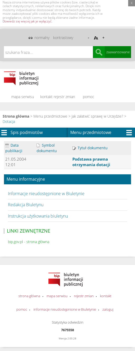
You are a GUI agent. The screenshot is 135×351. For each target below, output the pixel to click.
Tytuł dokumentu (90, 147)
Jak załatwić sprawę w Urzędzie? (97, 116)
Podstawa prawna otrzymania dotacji (91, 161)
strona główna (29, 296)
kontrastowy (63, 37)
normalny (41, 37)
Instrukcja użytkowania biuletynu (38, 216)
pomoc (88, 96)
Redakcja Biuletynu (25, 205)
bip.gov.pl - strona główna (28, 241)
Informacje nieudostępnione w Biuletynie (46, 193)
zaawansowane (118, 52)
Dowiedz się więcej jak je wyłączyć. (27, 21)
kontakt (46, 96)
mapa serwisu (22, 96)
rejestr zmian (64, 96)
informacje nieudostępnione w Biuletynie (64, 309)
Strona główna (16, 116)
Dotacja (9, 121)
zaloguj (107, 309)
